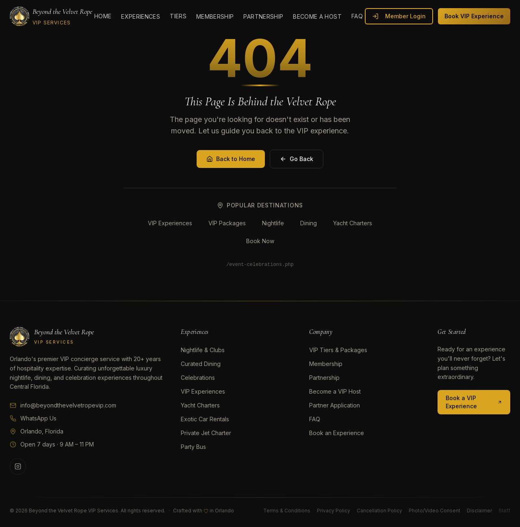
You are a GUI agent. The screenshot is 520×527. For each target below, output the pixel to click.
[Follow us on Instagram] (18, 466)
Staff (504, 510)
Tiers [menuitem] (178, 16)
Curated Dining (201, 363)
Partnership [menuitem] (263, 16)
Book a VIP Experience (474, 401)
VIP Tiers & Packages (338, 349)
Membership (325, 363)
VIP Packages (227, 223)
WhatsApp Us (33, 418)
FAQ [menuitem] (357, 16)
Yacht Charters (352, 223)
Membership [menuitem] (215, 16)
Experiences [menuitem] (140, 16)
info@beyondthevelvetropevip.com (63, 405)
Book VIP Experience (474, 16)
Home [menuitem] (102, 16)
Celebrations (198, 377)
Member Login (399, 16)
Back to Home (230, 158)
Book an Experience (336, 432)
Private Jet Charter (206, 432)
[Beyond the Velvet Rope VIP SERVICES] (51, 16)
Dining (308, 223)
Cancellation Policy (379, 510)
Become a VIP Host (335, 391)
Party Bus (193, 446)
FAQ (314, 419)
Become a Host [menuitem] (317, 16)
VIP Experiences (170, 223)
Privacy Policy (333, 510)
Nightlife (273, 223)
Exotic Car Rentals (205, 419)
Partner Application (334, 405)
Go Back (296, 158)
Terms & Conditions (286, 510)
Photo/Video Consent (434, 510)
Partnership (324, 377)
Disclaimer (479, 510)
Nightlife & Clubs (203, 349)
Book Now (260, 240)
